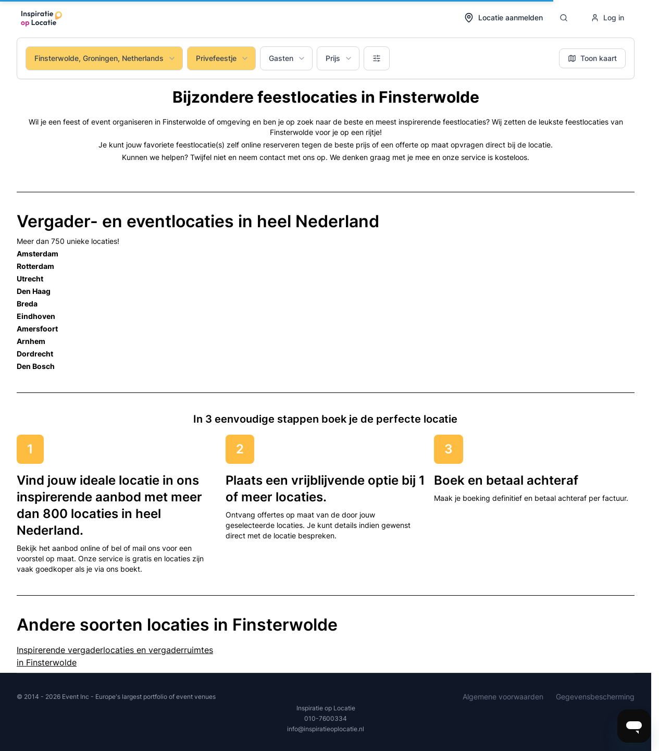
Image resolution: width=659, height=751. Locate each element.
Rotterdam (35, 266)
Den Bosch (36, 366)
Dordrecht (35, 353)
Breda (27, 303)
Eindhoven (36, 316)
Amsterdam (37, 253)
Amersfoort (37, 328)
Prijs (339, 58)
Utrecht (30, 278)
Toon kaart (592, 58)
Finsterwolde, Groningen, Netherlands (105, 58)
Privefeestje (222, 58)
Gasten (287, 58)
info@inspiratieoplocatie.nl (325, 729)
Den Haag (34, 291)
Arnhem (31, 341)
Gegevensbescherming (595, 696)
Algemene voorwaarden (503, 696)
